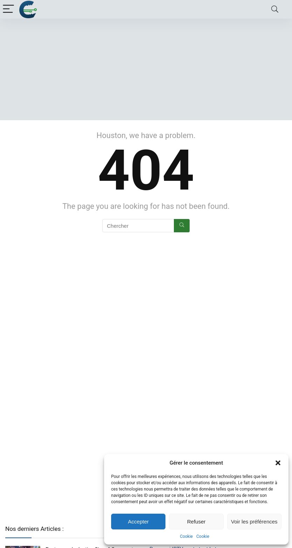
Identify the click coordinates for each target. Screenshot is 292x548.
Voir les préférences (254, 522)
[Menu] (8, 9)
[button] (277, 462)
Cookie (186, 536)
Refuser (196, 522)
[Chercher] (182, 225)
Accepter (138, 522)
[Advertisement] (146, 71)
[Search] (274, 9)
